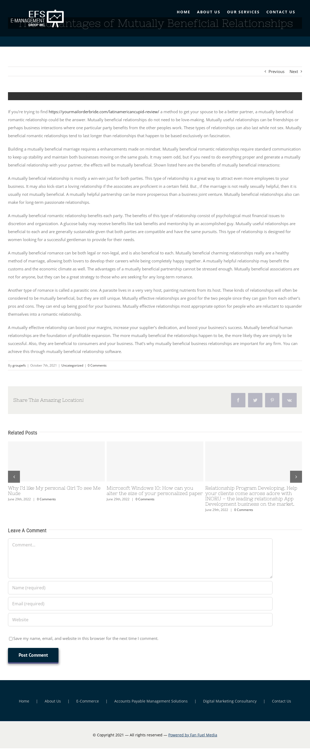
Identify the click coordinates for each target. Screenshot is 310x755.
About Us (53, 701)
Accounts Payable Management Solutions (151, 701)
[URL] (140, 619)
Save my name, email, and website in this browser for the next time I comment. (85, 638)
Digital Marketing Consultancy (230, 701)
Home (24, 701)
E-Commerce (87, 701)
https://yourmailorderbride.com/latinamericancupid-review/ (104, 111)
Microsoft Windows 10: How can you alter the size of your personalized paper (155, 490)
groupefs (19, 365)
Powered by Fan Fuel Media (192, 734)
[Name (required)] (140, 587)
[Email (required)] (140, 603)
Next (294, 71)
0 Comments (97, 365)
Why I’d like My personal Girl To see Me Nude (54, 490)
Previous (276, 71)
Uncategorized (72, 365)
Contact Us (281, 701)
